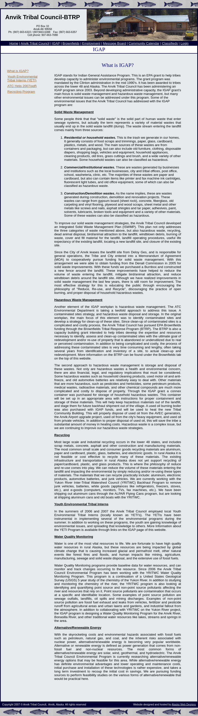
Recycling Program (21, 91)
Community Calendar (144, 43)
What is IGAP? (17, 71)
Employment (91, 43)
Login (185, 43)
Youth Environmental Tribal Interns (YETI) (22, 78)
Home (13, 43)
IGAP (56, 43)
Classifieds (170, 43)
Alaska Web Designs (184, 704)
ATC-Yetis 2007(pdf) (22, 86)
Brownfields (71, 43)
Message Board (114, 43)
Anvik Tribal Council (35, 43)
